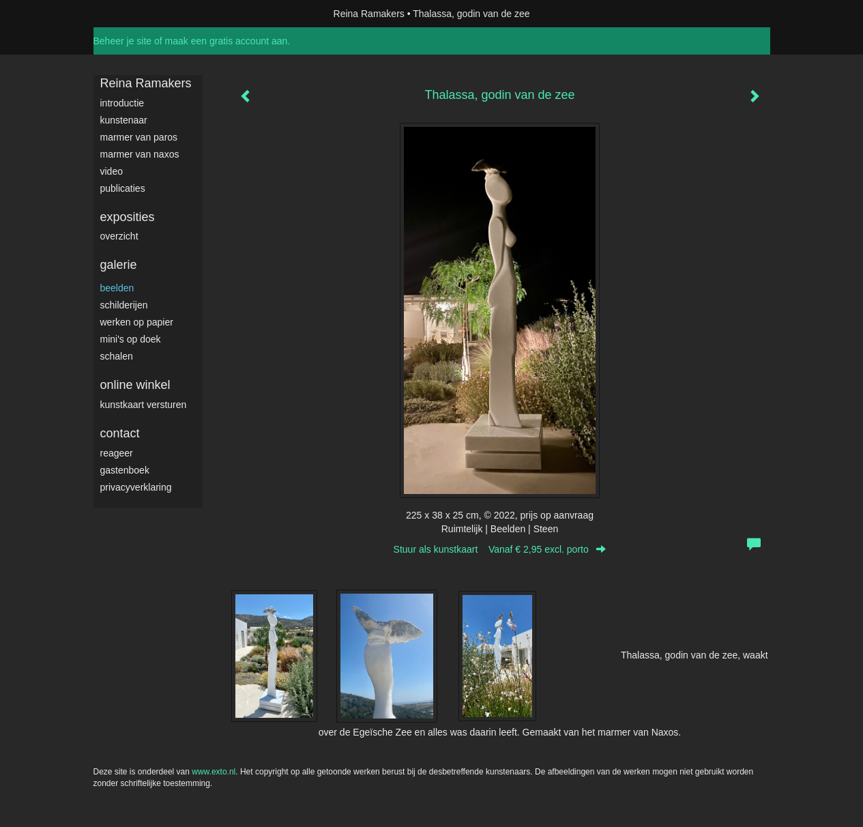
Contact (120, 433)
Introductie (122, 103)
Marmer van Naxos (139, 154)
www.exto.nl (213, 772)
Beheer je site (122, 40)
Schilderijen (124, 305)
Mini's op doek (130, 339)
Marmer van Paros (139, 137)
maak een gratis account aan (226, 40)
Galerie (118, 265)
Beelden (117, 287)
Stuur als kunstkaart (500, 549)
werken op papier (136, 322)
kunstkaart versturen (143, 404)
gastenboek (124, 470)
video (111, 171)
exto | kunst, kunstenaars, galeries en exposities (132, 13)
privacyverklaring (136, 487)
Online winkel (135, 385)
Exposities (127, 217)
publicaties (122, 188)
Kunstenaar (123, 120)
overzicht (119, 236)
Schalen (116, 356)
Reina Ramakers (369, 13)
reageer (116, 453)
